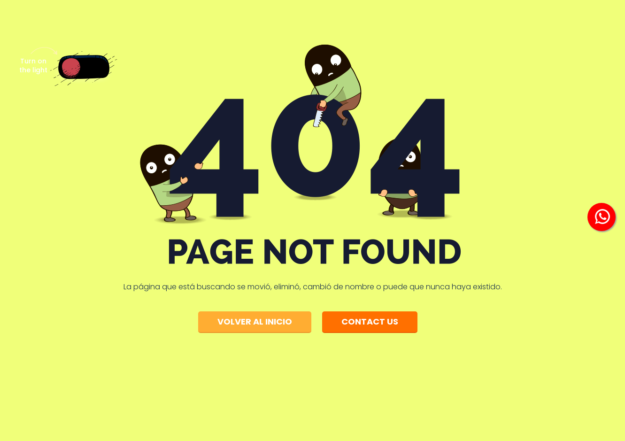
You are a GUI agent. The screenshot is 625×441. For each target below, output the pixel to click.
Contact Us (369, 321)
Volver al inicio (254, 321)
